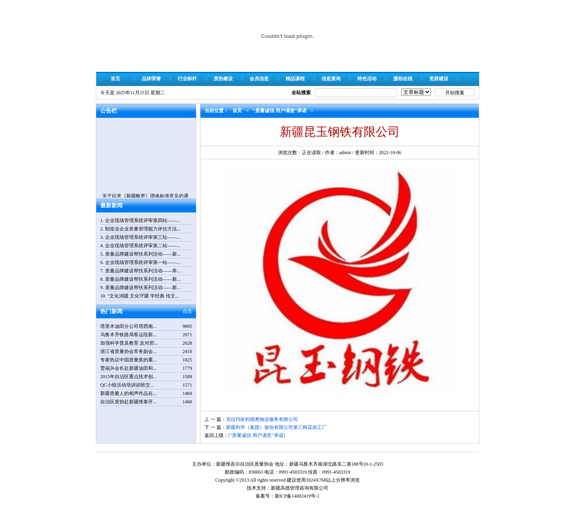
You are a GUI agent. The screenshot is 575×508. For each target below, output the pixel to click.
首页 (115, 78)
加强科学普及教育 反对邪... (129, 343)
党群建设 (438, 78)
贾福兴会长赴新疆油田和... (128, 368)
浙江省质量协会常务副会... (128, 351)
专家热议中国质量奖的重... (128, 360)
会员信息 (259, 78)
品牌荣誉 (151, 78)
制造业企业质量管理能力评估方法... (142, 229)
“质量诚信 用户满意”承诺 (280, 110)
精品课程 (295, 78)
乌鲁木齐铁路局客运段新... (128, 334)
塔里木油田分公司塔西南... (128, 326)
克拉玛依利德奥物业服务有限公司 (262, 419)
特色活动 (367, 78)
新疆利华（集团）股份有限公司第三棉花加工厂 (276, 427)
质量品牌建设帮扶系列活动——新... (142, 254)
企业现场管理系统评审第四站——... (142, 220)
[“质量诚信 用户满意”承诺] (256, 435)
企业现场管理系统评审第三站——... (142, 237)
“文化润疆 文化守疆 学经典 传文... (143, 296)
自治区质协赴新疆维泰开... (128, 402)
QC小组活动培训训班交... (127, 385)
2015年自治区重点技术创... (128, 376)
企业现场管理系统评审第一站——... (142, 262)
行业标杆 (187, 78)
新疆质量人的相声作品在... (128, 393)
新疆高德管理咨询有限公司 (299, 488)
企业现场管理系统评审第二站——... (142, 245)
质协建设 (223, 78)
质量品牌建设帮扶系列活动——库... (142, 271)
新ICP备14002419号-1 (297, 496)
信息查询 (331, 78)
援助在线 (402, 78)
